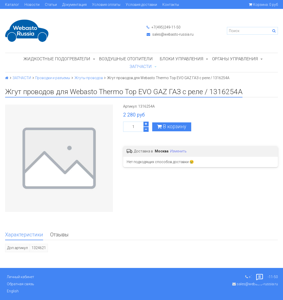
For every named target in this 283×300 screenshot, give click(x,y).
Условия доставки (141, 4)
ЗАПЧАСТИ (141, 66)
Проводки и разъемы (52, 78)
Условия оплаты (106, 4)
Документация (74, 4)
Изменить (178, 151)
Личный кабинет (20, 277)
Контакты (170, 4)
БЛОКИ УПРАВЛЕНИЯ (181, 58)
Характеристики (24, 235)
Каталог (12, 4)
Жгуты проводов (88, 78)
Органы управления (235, 58)
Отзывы (59, 235)
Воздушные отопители (126, 58)
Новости (32, 4)
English (13, 291)
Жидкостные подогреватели (56, 58)
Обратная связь (20, 284)
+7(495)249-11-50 (164, 27)
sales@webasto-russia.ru (170, 34)
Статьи (51, 4)
